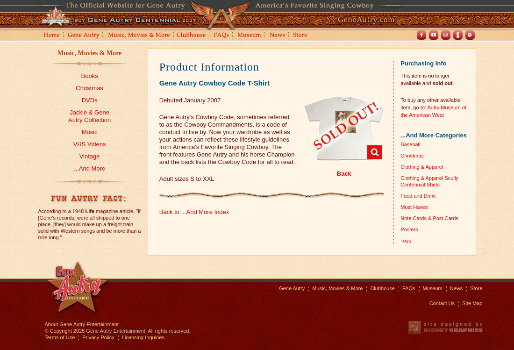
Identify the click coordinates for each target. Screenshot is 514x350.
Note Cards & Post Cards (429, 218)
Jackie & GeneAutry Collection (89, 116)
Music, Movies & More (89, 53)
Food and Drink (417, 196)
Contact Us (442, 303)
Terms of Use (60, 337)
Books (89, 75)
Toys (405, 240)
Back (344, 173)
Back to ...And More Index (194, 211)
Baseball (410, 144)
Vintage (89, 156)
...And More (89, 168)
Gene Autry (84, 36)
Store (302, 36)
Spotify (470, 35)
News (278, 36)
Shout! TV (458, 35)
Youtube (433, 35)
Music (90, 132)
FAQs (222, 36)
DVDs (90, 100)
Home (51, 36)
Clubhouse (191, 36)
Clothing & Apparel (421, 167)
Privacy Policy (98, 337)
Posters (409, 229)
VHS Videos (89, 144)
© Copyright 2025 (65, 331)
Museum (250, 36)
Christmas (89, 88)
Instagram (445, 35)
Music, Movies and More (139, 36)
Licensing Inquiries (143, 337)
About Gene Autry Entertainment (82, 324)
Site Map (472, 303)
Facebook (421, 35)
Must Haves (414, 207)
